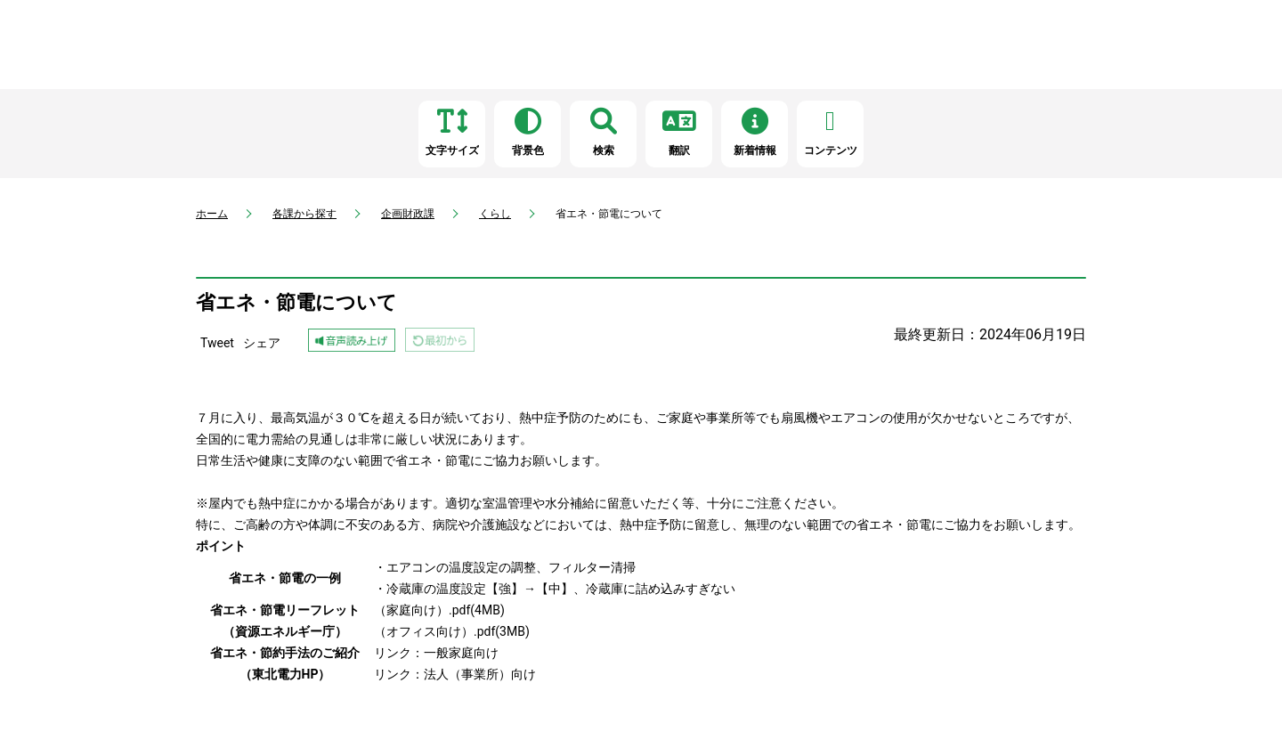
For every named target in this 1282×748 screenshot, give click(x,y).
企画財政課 (407, 213)
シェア (261, 343)
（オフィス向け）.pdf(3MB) (452, 631)
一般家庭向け (461, 653)
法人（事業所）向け (480, 674)
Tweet (217, 343)
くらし (495, 213)
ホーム (212, 213)
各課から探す (304, 213)
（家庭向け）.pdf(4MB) (439, 610)
